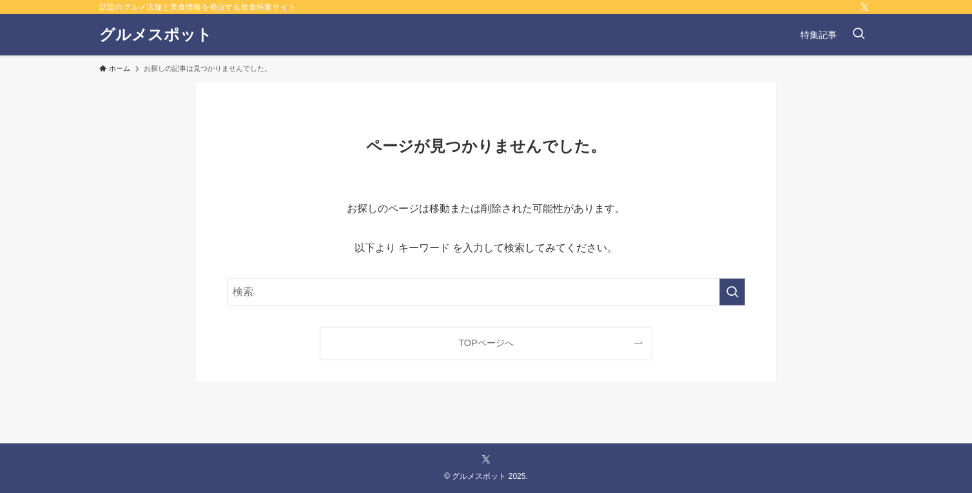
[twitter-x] (864, 7)
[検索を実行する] (732, 291)
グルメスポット (155, 35)
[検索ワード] (486, 291)
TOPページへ (485, 343)
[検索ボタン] (858, 34)
